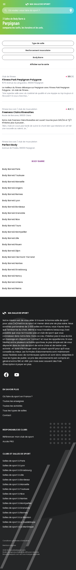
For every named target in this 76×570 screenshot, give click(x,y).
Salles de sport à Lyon (14, 465)
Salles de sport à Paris (14, 460)
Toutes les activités (12, 405)
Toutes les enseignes (13, 401)
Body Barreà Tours (11, 225)
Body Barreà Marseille (13, 181)
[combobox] (27, 10)
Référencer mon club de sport (18, 436)
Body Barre (38, 57)
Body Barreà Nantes (12, 263)
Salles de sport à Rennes (15, 512)
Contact (7, 415)
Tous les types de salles (15, 410)
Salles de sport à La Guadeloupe (19, 522)
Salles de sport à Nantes (15, 498)
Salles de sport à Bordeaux (16, 479)
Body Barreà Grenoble (13, 213)
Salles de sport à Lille (13, 474)
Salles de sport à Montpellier (17, 503)
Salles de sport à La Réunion (17, 517)
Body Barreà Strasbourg (14, 269)
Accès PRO (8, 441)
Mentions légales (9, 545)
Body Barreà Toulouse (13, 175)
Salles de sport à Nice (14, 493)
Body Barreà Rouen (12, 244)
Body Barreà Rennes (12, 194)
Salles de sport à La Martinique (18, 526)
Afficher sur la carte (38, 64)
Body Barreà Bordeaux (13, 206)
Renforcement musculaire (38, 50)
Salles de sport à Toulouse (16, 489)
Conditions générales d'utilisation (16, 541)
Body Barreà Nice (11, 219)
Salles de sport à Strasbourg (17, 470)
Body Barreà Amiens (12, 282)
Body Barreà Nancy (12, 275)
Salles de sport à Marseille (16, 484)
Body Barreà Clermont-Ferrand (18, 257)
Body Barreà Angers (12, 187)
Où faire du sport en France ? (17, 396)
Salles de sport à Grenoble (16, 507)
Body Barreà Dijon (11, 250)
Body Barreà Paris (11, 169)
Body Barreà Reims (11, 288)
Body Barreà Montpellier (14, 231)
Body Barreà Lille (10, 238)
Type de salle (38, 43)
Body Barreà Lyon (11, 200)
